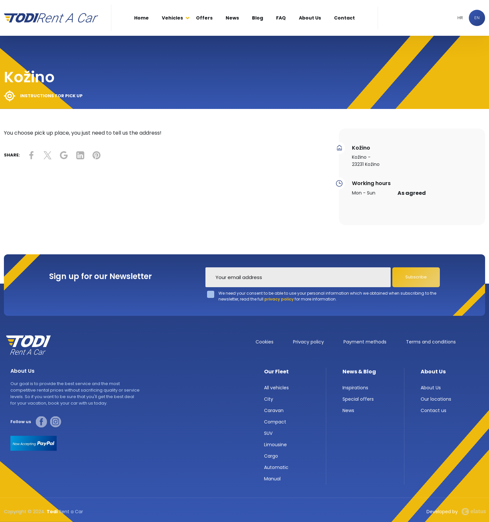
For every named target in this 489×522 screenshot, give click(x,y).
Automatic (276, 467)
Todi (51, 18)
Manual (272, 478)
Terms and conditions (431, 342)
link (31, 155)
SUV (268, 433)
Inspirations (355, 387)
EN (477, 18)
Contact (344, 18)
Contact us (433, 410)
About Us (310, 18)
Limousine (275, 444)
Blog (257, 18)
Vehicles (172, 18)
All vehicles (276, 387)
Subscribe (416, 277)
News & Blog (359, 371)
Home (141, 18)
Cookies (264, 342)
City (268, 399)
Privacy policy (308, 342)
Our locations (436, 399)
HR (460, 18)
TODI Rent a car (28, 345)
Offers (204, 18)
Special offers (358, 399)
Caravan (274, 410)
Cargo (271, 456)
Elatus (474, 511)
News (232, 18)
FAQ (281, 18)
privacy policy (279, 299)
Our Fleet (276, 371)
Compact (275, 422)
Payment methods (364, 342)
